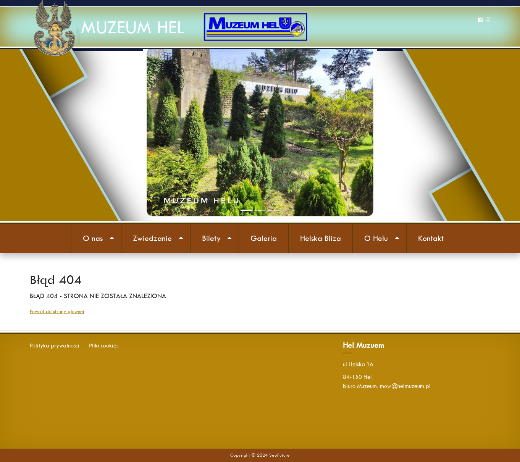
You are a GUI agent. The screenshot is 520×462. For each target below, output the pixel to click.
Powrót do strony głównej (57, 311)
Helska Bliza (320, 238)
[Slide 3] (273, 210)
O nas (93, 238)
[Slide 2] (260, 210)
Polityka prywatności (54, 345)
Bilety (211, 238)
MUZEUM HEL (132, 27)
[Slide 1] (246, 210)
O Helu (376, 238)
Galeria (263, 238)
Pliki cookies (103, 345)
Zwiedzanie (152, 238)
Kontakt (431, 238)
